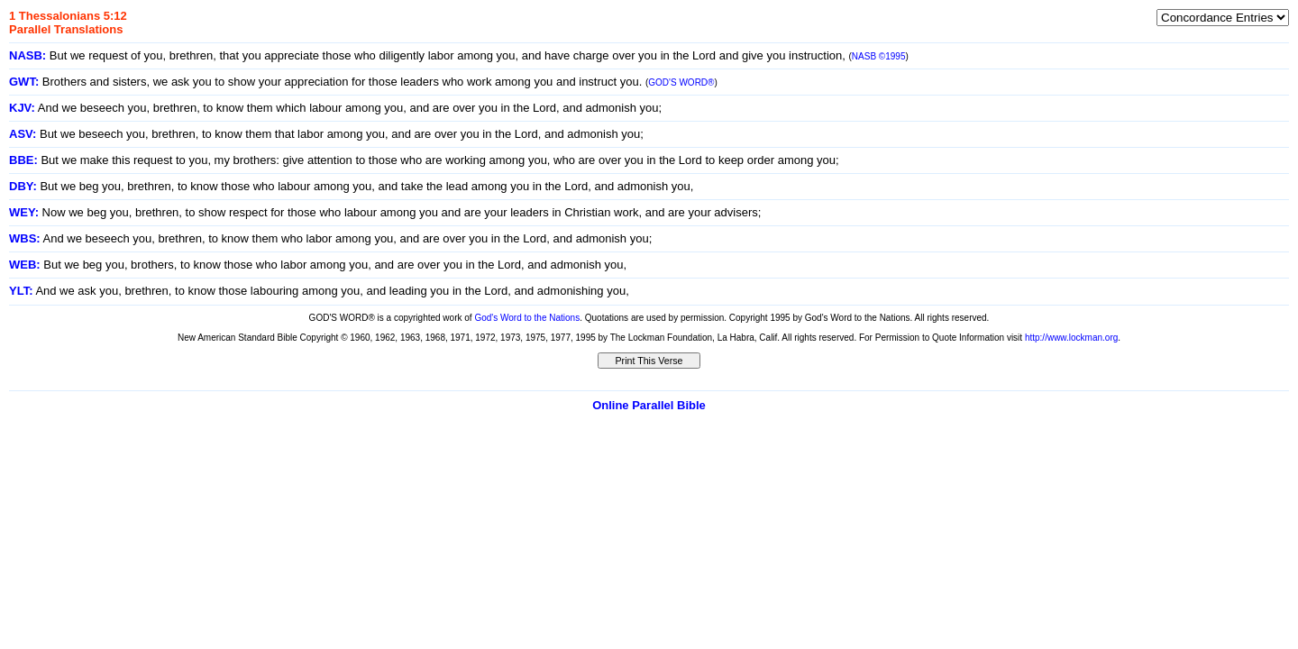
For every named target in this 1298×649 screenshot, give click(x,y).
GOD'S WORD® (681, 82)
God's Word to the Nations (527, 318)
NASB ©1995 (879, 56)
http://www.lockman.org (1071, 338)
